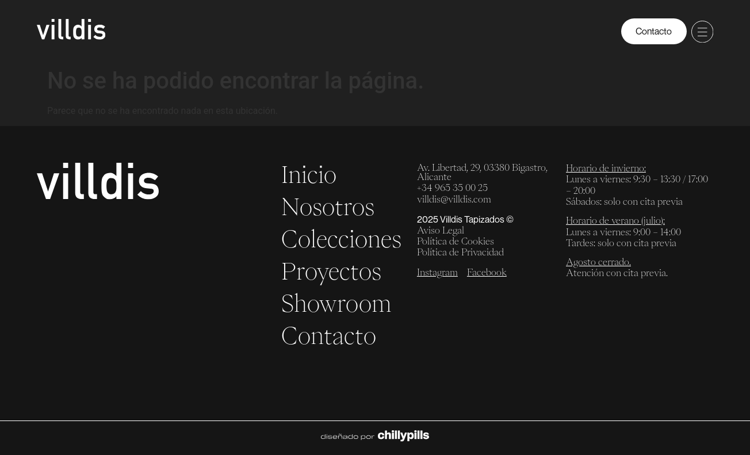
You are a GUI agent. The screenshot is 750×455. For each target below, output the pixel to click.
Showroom (336, 303)
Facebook (487, 272)
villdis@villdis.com (454, 199)
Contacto (328, 335)
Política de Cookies (455, 241)
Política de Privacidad (460, 252)
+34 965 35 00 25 (452, 187)
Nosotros (327, 206)
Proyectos (331, 270)
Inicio (308, 174)
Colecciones (341, 238)
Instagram (437, 272)
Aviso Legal (440, 230)
